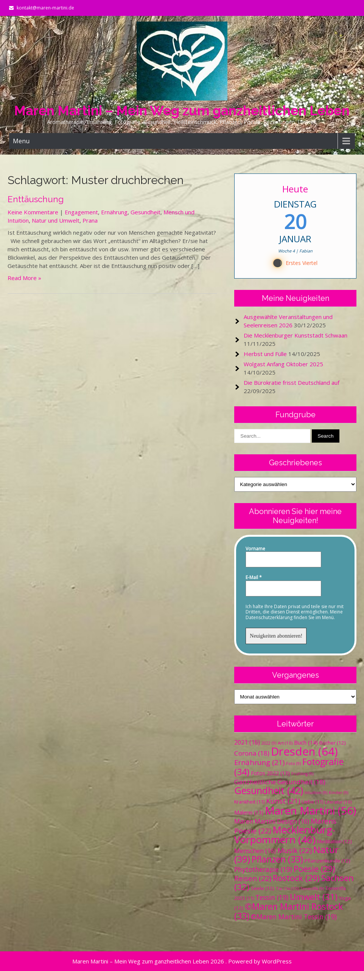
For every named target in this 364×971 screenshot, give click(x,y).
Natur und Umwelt (55, 220)
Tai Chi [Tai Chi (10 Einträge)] (287, 888)
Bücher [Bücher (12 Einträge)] (332, 742)
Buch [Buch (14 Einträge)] (306, 742)
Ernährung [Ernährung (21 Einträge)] (259, 762)
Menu (21, 141)
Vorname (255, 548)
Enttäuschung (36, 199)
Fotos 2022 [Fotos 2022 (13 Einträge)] (270, 773)
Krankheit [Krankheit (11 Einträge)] (249, 802)
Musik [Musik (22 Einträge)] (294, 850)
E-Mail (254, 577)
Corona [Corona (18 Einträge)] (251, 753)
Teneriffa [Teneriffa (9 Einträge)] (312, 888)
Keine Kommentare (33, 212)
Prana (90, 220)
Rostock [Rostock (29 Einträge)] (296, 877)
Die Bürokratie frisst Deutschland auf (291, 382)
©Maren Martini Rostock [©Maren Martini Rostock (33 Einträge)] (288, 911)
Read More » (24, 278)
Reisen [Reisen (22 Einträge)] (252, 878)
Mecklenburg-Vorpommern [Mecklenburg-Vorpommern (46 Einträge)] (284, 834)
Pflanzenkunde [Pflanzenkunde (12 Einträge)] (327, 860)
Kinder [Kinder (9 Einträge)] (338, 792)
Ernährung (114, 212)
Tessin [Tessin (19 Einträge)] (271, 897)
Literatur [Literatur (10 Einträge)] (338, 802)
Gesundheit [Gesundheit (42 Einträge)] (268, 790)
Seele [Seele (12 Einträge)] (262, 888)
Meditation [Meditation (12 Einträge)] (334, 841)
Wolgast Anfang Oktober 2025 (283, 364)
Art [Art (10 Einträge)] (285, 743)
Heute (295, 189)
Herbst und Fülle (265, 354)
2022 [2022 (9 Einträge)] (268, 743)
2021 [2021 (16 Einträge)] (247, 742)
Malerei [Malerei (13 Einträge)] (248, 812)
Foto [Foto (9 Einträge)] (293, 763)
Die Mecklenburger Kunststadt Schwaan (295, 335)
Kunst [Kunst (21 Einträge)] (283, 800)
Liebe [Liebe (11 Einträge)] (312, 802)
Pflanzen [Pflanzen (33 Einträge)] (277, 859)
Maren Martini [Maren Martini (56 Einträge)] (310, 810)
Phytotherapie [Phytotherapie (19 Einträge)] (263, 869)
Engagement (81, 212)
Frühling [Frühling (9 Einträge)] (302, 773)
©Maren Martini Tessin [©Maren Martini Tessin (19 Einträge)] (294, 916)
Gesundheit (145, 212)
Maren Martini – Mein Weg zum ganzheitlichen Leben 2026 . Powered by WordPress (182, 961)
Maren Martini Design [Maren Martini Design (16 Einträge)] (271, 821)
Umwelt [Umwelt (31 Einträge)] (314, 897)
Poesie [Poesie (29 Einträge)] (314, 868)
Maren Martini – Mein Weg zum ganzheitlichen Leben (182, 110)
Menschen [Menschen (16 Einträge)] (255, 851)
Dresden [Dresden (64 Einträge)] (304, 751)
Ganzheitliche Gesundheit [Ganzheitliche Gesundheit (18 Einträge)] (279, 781)
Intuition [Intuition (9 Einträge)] (316, 792)
